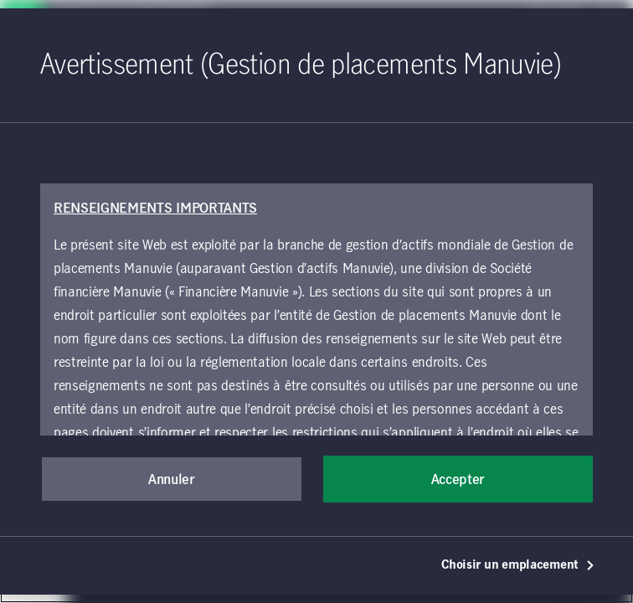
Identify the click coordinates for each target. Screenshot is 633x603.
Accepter (458, 480)
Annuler (171, 480)
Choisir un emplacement (518, 565)
